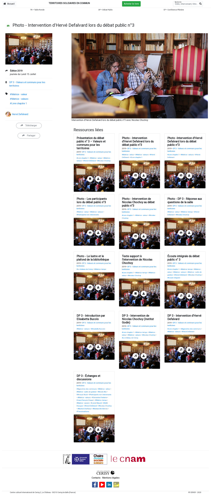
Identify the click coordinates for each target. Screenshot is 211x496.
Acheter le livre (131, 3)
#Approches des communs (191, 329)
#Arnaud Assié (82, 395)
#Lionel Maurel (96, 403)
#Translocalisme (83, 412)
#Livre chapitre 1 (18, 103)
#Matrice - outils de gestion (86, 392)
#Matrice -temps (187, 212)
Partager (28, 135)
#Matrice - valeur (18, 94)
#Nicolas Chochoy (103, 161)
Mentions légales (110, 477)
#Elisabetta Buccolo (98, 329)
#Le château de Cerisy (85, 269)
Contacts (96, 477)
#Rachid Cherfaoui (84, 409)
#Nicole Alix (102, 392)
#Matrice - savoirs (83, 403)
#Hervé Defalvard (89, 161)
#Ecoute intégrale (173, 278)
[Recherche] (188, 4)
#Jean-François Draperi (85, 400)
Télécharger (29, 125)
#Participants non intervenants (88, 215)
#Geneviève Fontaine (99, 397)
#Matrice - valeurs (19, 99)
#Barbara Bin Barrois (100, 409)
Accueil (8, 3)
